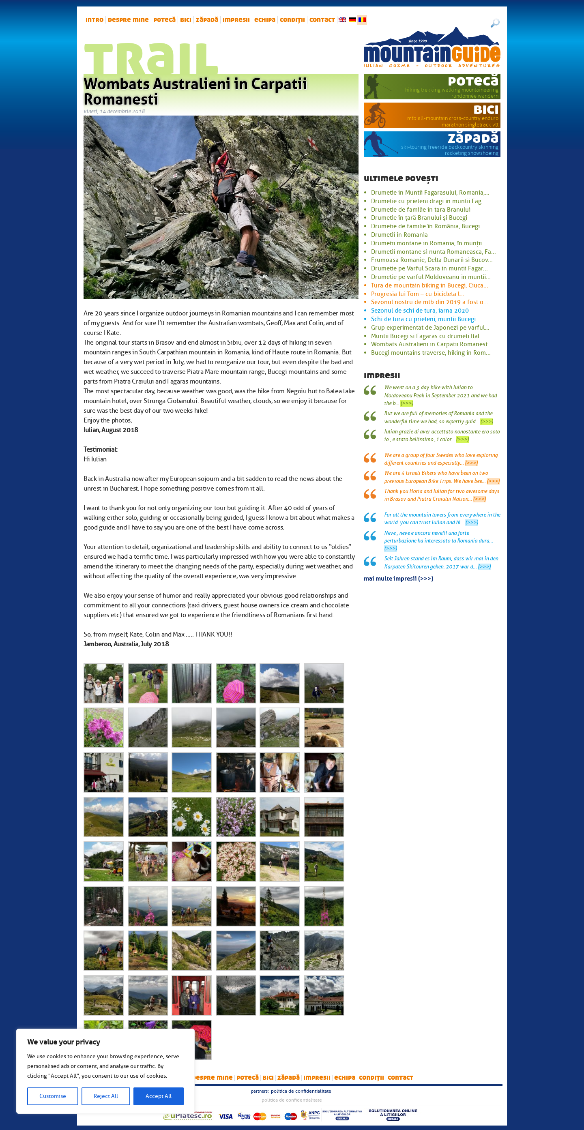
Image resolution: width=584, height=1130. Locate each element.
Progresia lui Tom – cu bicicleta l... (417, 294)
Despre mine (128, 20)
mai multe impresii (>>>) (398, 578)
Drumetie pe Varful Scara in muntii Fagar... (429, 268)
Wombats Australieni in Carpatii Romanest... (431, 344)
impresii (236, 20)
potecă (164, 20)
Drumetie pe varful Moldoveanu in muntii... (431, 277)
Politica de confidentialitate (301, 1091)
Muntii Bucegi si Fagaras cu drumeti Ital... (427, 336)
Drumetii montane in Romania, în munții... (429, 243)
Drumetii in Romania (399, 235)
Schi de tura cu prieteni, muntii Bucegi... (426, 319)
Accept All (159, 1096)
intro (94, 20)
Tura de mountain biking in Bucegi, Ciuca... (429, 285)
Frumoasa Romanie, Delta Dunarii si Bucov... (432, 260)
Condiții (292, 20)
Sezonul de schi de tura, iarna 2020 (420, 311)
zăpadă (207, 20)
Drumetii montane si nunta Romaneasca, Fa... (433, 252)
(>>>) (406, 403)
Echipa (264, 20)
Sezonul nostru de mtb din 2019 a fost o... (429, 302)
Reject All (106, 1096)
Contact (322, 20)
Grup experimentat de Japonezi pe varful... (430, 328)
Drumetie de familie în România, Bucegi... (428, 226)
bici (185, 20)
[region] (105, 1071)
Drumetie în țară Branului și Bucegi (419, 218)
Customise (52, 1096)
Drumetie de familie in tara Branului (420, 210)
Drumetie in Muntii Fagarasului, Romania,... (430, 193)
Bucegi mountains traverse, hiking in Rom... (431, 353)
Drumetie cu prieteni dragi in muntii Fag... (428, 201)
